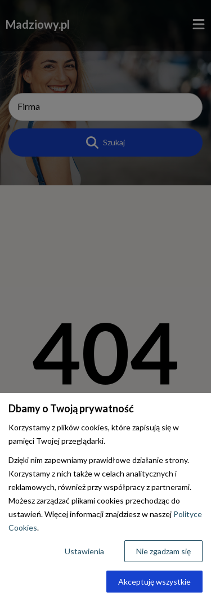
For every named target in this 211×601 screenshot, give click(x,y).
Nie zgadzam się (163, 551)
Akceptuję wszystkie (154, 581)
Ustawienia (84, 551)
